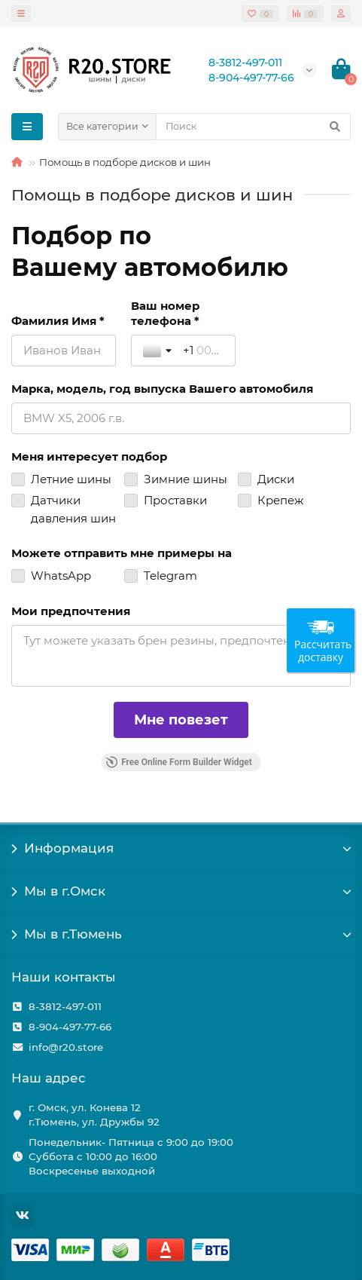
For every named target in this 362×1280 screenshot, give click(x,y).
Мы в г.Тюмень (181, 934)
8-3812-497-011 (65, 1006)
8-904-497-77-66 (70, 1027)
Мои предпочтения (70, 611)
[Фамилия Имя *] (63, 350)
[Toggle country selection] (159, 350)
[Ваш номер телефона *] (203, 350)
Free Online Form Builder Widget (178, 762)
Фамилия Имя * (58, 321)
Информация (181, 848)
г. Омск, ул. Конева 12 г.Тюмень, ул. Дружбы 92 (94, 1114)
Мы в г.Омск (181, 891)
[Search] (253, 126)
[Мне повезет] (181, 720)
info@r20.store (66, 1047)
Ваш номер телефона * (165, 313)
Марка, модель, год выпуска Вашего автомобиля (162, 388)
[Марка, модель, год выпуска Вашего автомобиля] (181, 418)
